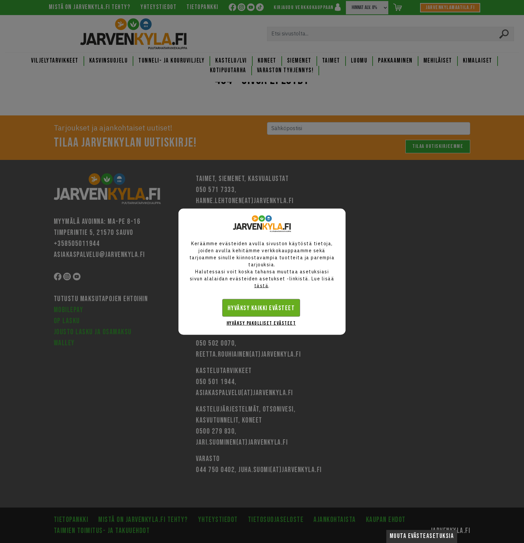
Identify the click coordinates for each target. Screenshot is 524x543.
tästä (261, 285)
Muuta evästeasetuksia (422, 536)
